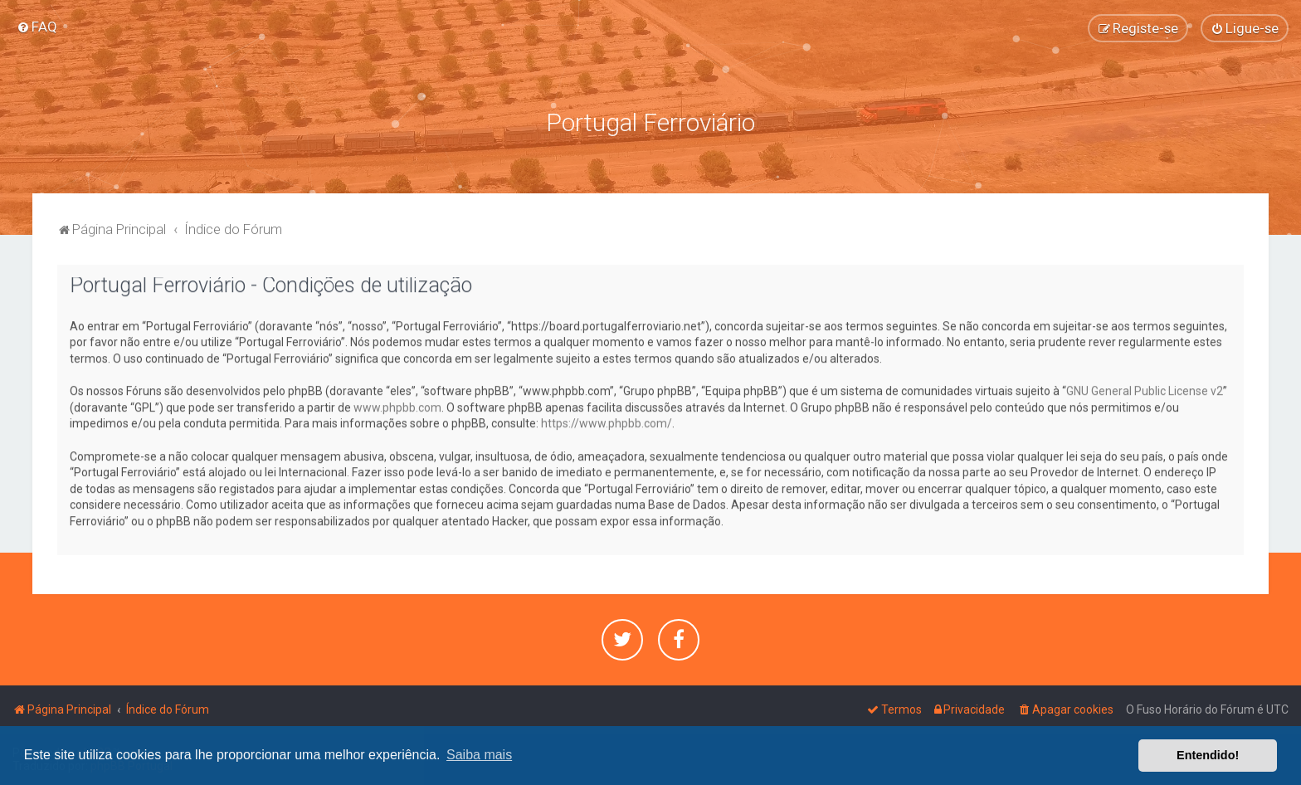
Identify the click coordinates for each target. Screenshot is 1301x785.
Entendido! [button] (1208, 755)
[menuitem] (36, 25)
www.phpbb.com (397, 405)
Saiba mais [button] (479, 755)
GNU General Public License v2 (1144, 388)
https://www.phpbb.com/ (606, 420)
